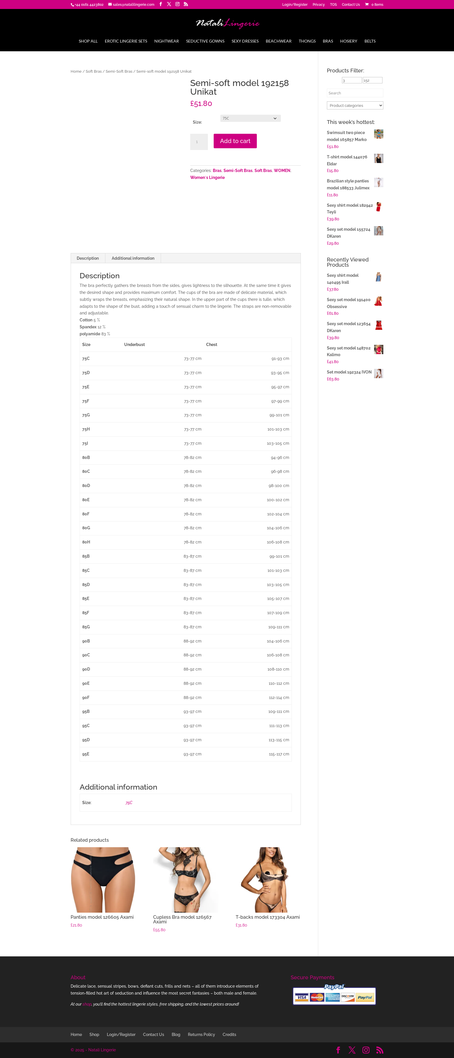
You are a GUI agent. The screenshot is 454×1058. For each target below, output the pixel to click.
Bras (328, 41)
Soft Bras (94, 71)
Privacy (319, 5)
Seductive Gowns (205, 41)
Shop (94, 1034)
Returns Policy (201, 1034)
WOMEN (282, 170)
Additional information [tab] (133, 258)
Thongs (307, 41)
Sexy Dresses (245, 41)
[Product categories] (355, 105)
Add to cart (235, 141)
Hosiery (348, 41)
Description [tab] (88, 258)
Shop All (88, 41)
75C (129, 802)
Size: (197, 122)
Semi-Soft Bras (119, 71)
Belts (370, 41)
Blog (176, 1034)
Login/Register (294, 5)
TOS (333, 5)
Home (76, 71)
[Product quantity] (199, 142)
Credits (229, 1034)
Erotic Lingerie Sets (126, 41)
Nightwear (166, 41)
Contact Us (351, 5)
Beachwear (279, 41)
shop (87, 1004)
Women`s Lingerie (207, 177)
